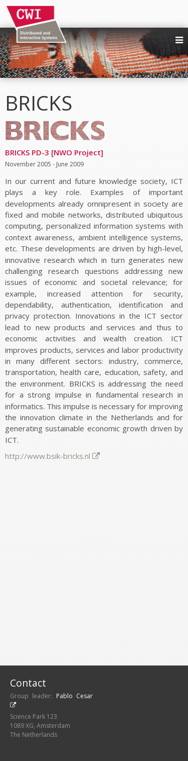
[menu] (179, 40)
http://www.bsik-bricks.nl (52, 456)
